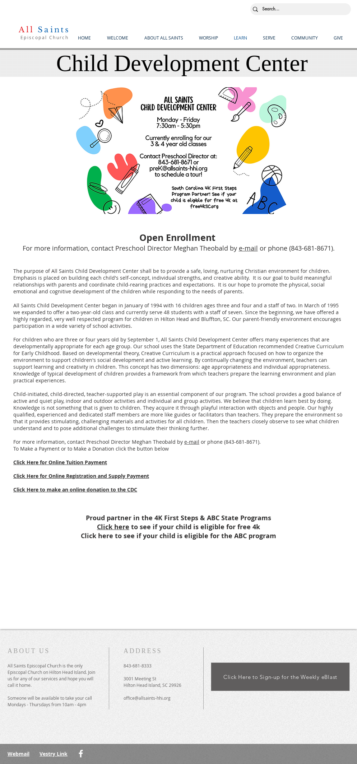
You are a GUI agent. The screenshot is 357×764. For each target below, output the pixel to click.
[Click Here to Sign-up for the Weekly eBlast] (280, 676)
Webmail (18, 753)
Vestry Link (54, 753)
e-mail (248, 248)
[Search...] (299, 9)
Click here (113, 526)
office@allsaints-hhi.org (147, 698)
